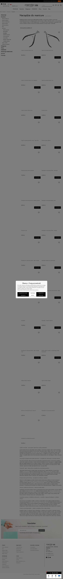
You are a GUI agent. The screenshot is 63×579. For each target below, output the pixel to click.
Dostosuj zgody (33, 294)
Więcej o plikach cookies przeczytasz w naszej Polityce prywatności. (27, 289)
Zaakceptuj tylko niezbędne (23, 294)
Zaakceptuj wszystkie (41, 294)
